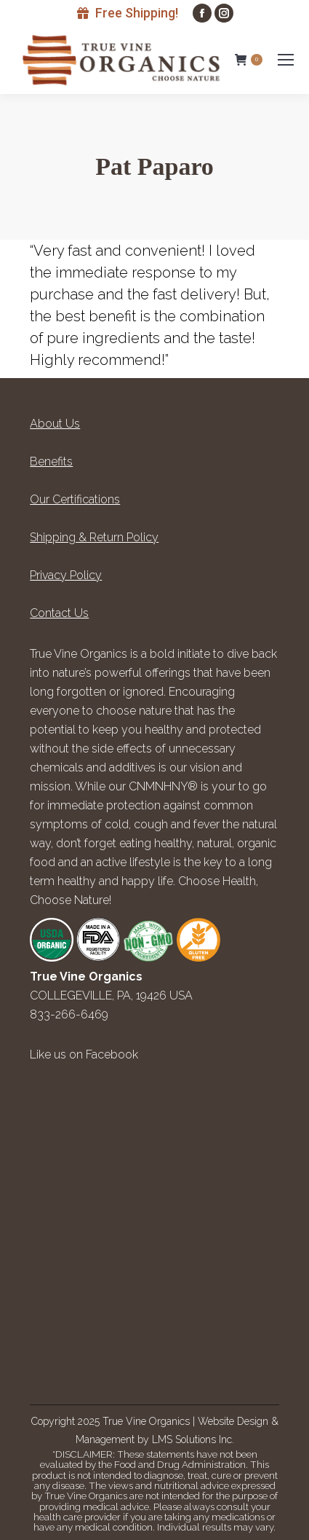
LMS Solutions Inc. (193, 1439)
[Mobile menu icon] (285, 59)
